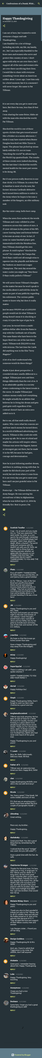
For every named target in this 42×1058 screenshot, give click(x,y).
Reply (12, 565)
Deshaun (14, 1001)
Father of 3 (15, 765)
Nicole (13, 792)
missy (12, 655)
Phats (12, 569)
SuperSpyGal (16, 666)
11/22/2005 (29, 528)
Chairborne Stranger (19, 865)
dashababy (15, 837)
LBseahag (14, 814)
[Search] (39, 3)
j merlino (14, 635)
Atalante (14, 960)
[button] (4, 26)
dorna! (13, 686)
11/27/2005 (22, 1001)
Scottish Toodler (17, 528)
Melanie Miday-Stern (19, 901)
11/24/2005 (28, 939)
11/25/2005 (19, 974)
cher (12, 778)
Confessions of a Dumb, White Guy (22, 3)
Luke (12, 974)
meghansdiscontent (18, 713)
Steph (12, 698)
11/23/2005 (20, 655)
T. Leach (13, 751)
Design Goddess (17, 939)
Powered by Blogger (21, 1055)
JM (11, 605)
